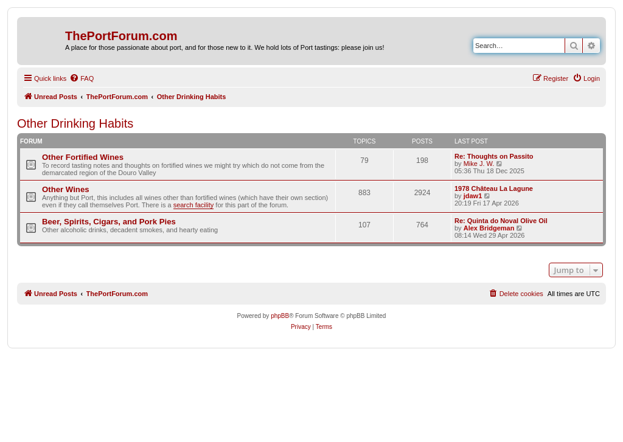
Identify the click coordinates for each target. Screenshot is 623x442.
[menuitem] (81, 78)
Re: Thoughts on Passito (494, 156)
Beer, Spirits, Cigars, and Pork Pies (109, 221)
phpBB (280, 316)
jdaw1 (473, 195)
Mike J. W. (479, 163)
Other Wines (65, 189)
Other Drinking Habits (75, 123)
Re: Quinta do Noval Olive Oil (501, 220)
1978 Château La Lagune (493, 188)
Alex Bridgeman (489, 228)
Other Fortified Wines (83, 157)
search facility (193, 205)
